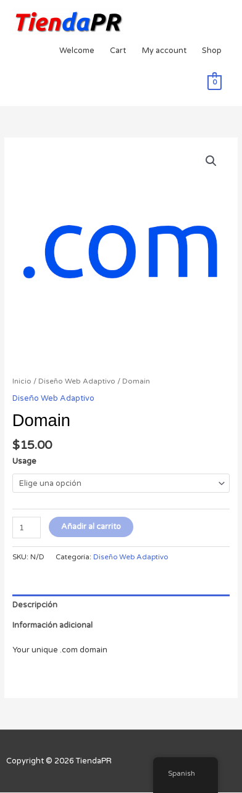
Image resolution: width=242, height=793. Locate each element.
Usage (24, 461)
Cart (118, 50)
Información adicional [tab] (52, 625)
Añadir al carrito (91, 527)
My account (164, 50)
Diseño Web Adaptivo (76, 381)
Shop (212, 50)
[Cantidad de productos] (26, 527)
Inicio (21, 381)
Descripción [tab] (34, 605)
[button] (211, 161)
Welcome (76, 50)
